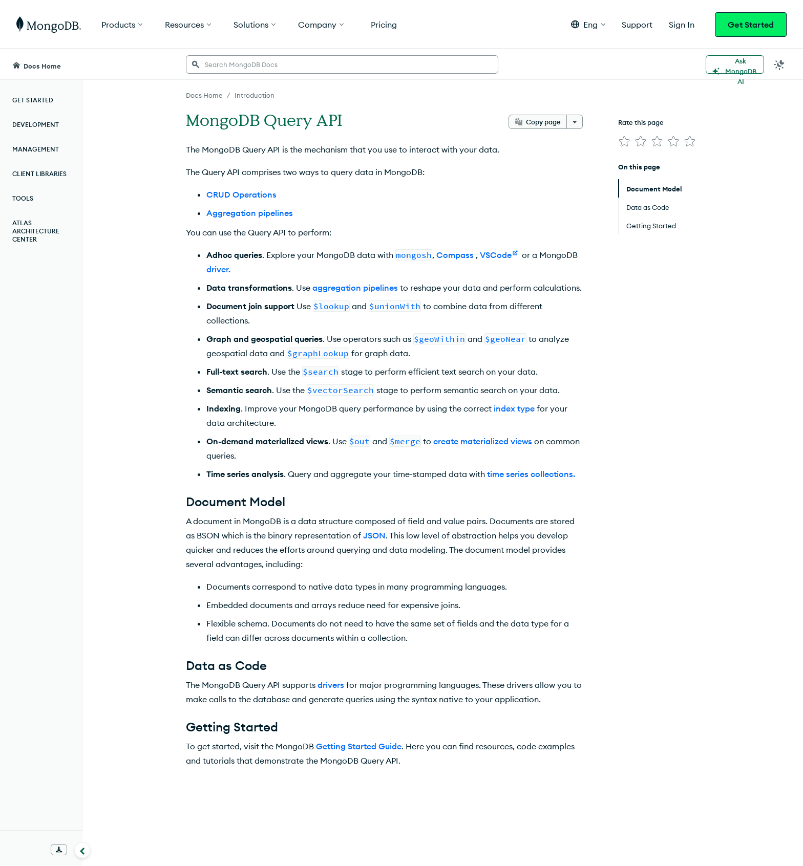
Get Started (751, 24)
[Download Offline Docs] (59, 849)
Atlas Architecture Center (35, 231)
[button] (588, 24)
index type (514, 408)
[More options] (574, 122)
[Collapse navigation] (82, 850)
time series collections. (531, 474)
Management (35, 149)
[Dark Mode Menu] (779, 64)
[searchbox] (342, 64)
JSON (374, 535)
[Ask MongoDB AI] (735, 64)
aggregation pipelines (355, 288)
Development (35, 124)
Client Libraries (39, 174)
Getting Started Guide (359, 746)
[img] (624, 141)
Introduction (254, 95)
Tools (22, 198)
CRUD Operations (241, 194)
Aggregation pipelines (249, 213)
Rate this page (641, 122)
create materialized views (482, 441)
